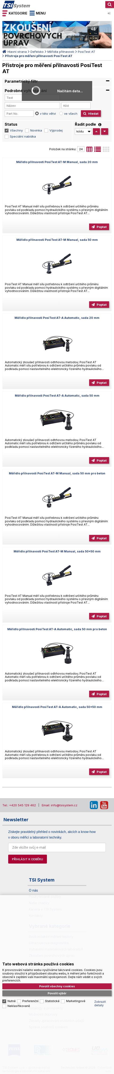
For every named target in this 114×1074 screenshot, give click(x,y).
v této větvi (48, 113)
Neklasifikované (19, 1006)
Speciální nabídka (23, 136)
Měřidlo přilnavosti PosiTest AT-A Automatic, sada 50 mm (57, 395)
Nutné (12, 1001)
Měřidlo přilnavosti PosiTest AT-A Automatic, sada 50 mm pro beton (57, 629)
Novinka (36, 130)
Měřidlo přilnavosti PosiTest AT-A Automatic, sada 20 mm (57, 318)
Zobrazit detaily (100, 1003)
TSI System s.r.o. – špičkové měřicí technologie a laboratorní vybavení (16, 5)
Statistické (52, 1001)
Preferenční (30, 1001)
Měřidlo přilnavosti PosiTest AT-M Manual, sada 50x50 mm (57, 551)
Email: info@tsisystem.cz (59, 805)
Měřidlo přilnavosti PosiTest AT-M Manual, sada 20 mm (57, 162)
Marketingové (75, 1001)
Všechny (16, 130)
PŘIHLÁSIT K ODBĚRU (27, 859)
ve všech (70, 113)
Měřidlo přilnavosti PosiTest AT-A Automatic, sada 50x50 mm (57, 707)
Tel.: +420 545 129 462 (19, 805)
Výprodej (56, 130)
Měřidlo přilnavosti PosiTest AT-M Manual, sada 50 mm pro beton (57, 473)
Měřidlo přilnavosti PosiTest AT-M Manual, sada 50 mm (57, 240)
